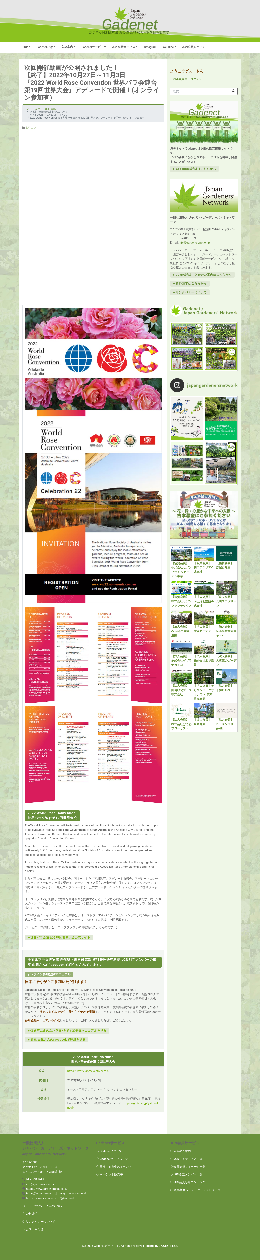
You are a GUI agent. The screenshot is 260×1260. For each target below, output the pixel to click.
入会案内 (67, 47)
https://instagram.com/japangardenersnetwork (56, 1193)
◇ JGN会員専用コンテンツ (187, 1182)
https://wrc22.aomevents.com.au (88, 1071)
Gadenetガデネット (106, 1246)
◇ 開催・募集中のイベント (114, 1166)
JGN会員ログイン (193, 47)
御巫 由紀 (30, 127)
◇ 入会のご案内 (180, 1151)
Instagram (149, 47)
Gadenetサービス (92, 47)
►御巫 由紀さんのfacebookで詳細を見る (57, 1039)
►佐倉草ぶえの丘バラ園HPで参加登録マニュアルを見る (67, 1030)
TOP (25, 47)
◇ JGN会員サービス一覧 (186, 1159)
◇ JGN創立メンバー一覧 (186, 1174)
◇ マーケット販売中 (109, 1174)
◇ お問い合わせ (32, 1229)
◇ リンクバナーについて (38, 1221)
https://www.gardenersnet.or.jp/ (46, 1189)
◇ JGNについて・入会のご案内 (43, 1206)
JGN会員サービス (123, 47)
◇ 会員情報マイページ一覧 (188, 1166)
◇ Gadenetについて (109, 1151)
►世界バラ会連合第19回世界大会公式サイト (59, 937)
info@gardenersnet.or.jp (194, 242)
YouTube (168, 47)
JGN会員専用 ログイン (186, 79)
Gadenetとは (44, 47)
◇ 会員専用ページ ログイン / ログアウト (196, 1190)
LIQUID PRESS (168, 1246)
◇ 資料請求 (30, 1213)
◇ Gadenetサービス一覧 (112, 1159)
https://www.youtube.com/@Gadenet (50, 1198)
